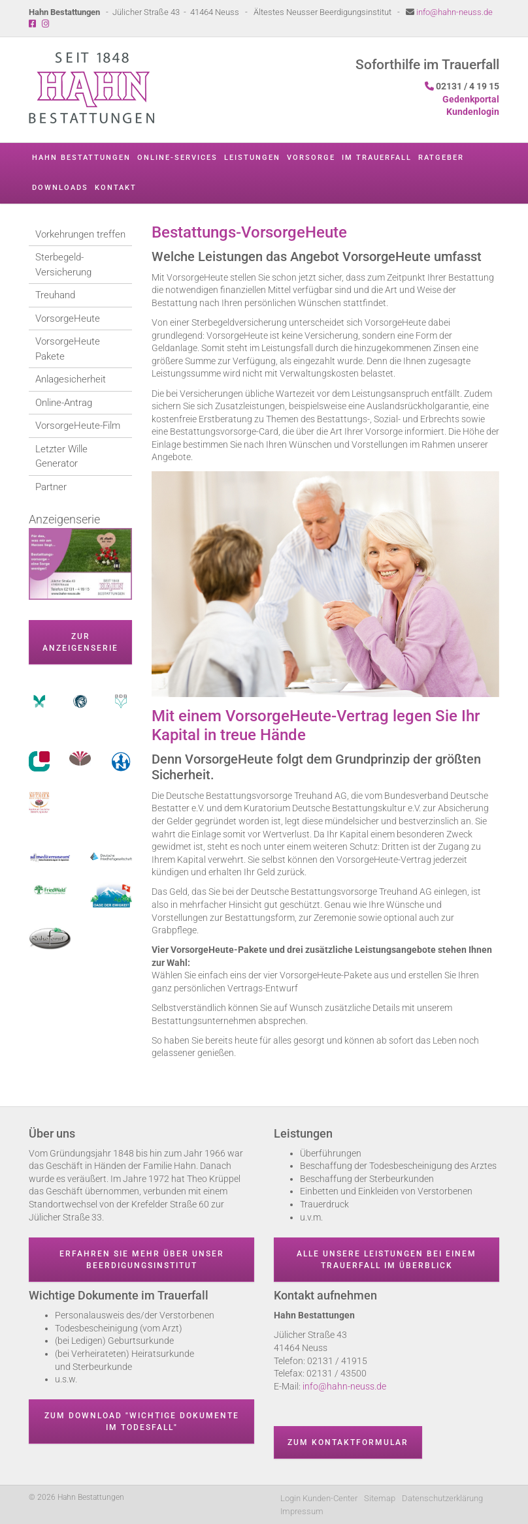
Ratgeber (441, 157)
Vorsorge (311, 157)
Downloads (60, 187)
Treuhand (55, 295)
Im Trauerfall (377, 157)
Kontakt (116, 187)
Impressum (301, 1511)
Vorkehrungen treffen (80, 234)
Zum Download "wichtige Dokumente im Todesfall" (141, 1421)
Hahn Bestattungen (81, 157)
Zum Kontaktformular (348, 1442)
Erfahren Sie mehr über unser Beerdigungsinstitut (141, 1259)
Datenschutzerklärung (442, 1498)
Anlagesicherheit (70, 379)
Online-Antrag (63, 403)
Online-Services (177, 157)
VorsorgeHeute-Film (77, 425)
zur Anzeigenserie (80, 642)
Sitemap (379, 1498)
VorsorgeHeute (67, 318)
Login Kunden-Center (318, 1498)
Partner (51, 487)
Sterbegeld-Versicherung (63, 264)
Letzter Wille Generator (61, 456)
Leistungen (252, 157)
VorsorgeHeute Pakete (67, 348)
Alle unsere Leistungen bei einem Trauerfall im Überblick (386, 1259)
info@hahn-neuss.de (454, 12)
